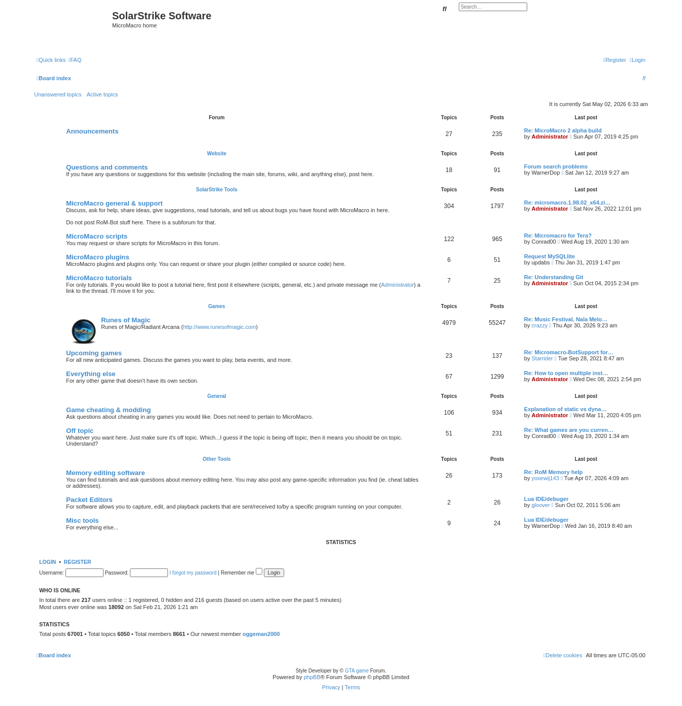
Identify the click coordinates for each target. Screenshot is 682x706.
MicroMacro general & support (114, 203)
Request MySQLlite (549, 256)
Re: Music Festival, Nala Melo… (565, 319)
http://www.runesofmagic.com (219, 327)
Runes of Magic (125, 320)
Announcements (92, 131)
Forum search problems (556, 166)
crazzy (539, 325)
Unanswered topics (58, 94)
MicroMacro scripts (96, 236)
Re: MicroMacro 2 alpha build (563, 130)
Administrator (549, 136)
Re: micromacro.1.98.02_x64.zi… (567, 202)
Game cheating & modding (108, 410)
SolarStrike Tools (216, 189)
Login (47, 562)
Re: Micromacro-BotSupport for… (568, 352)
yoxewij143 (545, 478)
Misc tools (82, 520)
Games (216, 306)
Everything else (90, 374)
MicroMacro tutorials (99, 278)
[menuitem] (74, 60)
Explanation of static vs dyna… (565, 409)
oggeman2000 (261, 634)
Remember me (241, 573)
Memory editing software (105, 473)
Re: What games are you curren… (568, 430)
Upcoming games (94, 353)
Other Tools (216, 459)
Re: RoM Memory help (553, 472)
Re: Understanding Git (554, 277)
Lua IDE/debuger (546, 499)
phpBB (311, 677)
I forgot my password (193, 573)
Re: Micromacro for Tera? (558, 235)
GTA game (357, 671)
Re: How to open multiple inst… (566, 373)
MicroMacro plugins (97, 257)
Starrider (542, 358)
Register (77, 562)
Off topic (79, 430)
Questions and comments (107, 167)
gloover (540, 505)
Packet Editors (89, 499)
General (216, 396)
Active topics (102, 94)
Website (216, 153)
